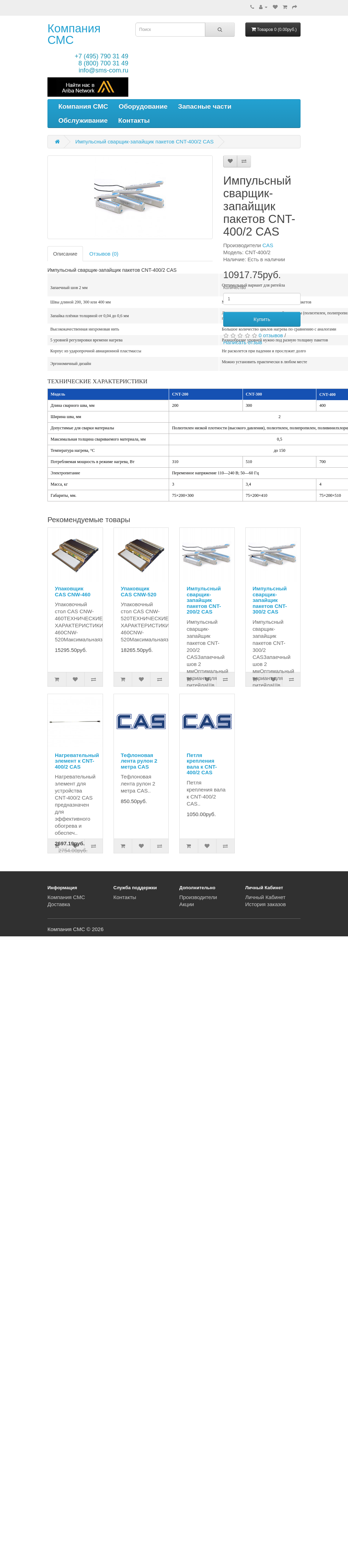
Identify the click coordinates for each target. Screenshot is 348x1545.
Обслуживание (83, 120)
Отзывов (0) (103, 254)
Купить (261, 319)
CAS (268, 245)
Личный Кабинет (265, 897)
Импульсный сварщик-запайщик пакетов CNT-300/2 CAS (270, 600)
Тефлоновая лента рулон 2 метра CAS (139, 761)
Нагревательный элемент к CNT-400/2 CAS (77, 761)
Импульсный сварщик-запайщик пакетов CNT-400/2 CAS (144, 142)
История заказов (265, 904)
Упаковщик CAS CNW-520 (138, 591)
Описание (65, 254)
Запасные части (205, 106)
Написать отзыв (242, 342)
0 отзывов (271, 335)
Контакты (134, 120)
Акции (186, 904)
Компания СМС (74, 34)
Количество (234, 287)
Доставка (58, 904)
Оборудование (143, 106)
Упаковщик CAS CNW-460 (72, 591)
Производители (198, 897)
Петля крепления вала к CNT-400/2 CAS (202, 764)
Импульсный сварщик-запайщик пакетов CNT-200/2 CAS (204, 600)
